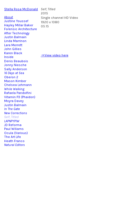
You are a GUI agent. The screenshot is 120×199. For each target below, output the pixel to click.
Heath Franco (14, 141)
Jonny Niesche (15, 65)
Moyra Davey (14, 101)
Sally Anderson (15, 69)
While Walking (14, 89)
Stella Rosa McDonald (21, 9)
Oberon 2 (11, 77)
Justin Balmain (15, 37)
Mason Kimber (15, 81)
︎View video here (54, 55)
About (8, 17)
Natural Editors (14, 145)
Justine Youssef (16, 21)
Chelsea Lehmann (18, 85)
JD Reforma (13, 125)
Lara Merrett (13, 45)
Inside (9, 57)
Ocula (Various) (16, 133)
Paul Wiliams (14, 129)
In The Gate (12, 109)
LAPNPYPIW (11, 121)
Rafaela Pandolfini (17, 93)
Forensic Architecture (20, 29)
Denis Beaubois (16, 61)
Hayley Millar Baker (18, 25)
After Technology (17, 33)
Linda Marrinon (15, 41)
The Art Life (12, 137)
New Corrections (15, 113)
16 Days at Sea (14, 73)
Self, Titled (11, 117)
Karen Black (13, 53)
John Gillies (13, 49)
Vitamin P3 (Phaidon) (19, 97)
